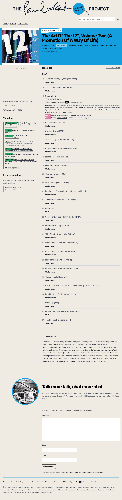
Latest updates (21, 482)
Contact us (58, 482)
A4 (67, 102)
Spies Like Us (51, 96)
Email (44, 455)
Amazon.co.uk (51, 336)
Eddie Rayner (115, 107)
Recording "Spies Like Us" (13, 187)
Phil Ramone (99, 107)
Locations (32, 482)
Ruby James (79, 110)
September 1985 (64, 115)
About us (6, 482)
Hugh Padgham (100, 110)
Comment (46, 415)
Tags (39, 482)
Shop (13, 482)
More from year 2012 (12, 168)
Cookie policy (47, 482)
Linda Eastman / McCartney (54, 107)
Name (44, 445)
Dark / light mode (70, 482)
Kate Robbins (59, 110)
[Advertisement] (21, 83)
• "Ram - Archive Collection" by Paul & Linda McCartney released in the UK (21, 161)
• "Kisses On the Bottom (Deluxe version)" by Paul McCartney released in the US (20, 125)
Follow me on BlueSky (88, 482)
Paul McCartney (57, 99)
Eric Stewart (79, 107)
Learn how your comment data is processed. (86, 472)
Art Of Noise (62, 112)
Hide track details (113, 68)
